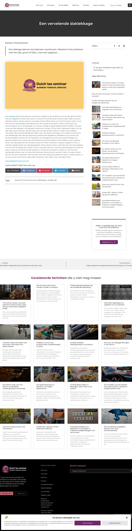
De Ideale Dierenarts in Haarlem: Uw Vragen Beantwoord (111, 160)
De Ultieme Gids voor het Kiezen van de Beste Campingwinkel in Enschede (113, 151)
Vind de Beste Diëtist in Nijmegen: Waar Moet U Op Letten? (112, 169)
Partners (75, 5)
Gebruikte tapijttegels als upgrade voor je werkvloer (114, 304)
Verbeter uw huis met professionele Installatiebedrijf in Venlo (113, 126)
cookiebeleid (31, 525)
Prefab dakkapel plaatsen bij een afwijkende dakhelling (81, 286)
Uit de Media (63, 5)
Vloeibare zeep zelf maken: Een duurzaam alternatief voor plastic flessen (113, 117)
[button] (127, 518)
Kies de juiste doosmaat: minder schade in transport (47, 286)
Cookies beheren (115, 523)
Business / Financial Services (16, 43)
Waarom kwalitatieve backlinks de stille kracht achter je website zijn (47, 503)
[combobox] (118, 5)
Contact (86, 5)
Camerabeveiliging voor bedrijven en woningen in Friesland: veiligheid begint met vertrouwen (82, 429)
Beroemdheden (46, 488)
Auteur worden (99, 5)
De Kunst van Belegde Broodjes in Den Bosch (116, 344)
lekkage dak (13, 116)
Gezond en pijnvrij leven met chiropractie (14, 428)
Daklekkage (41, 180)
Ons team (50, 5)
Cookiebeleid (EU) (47, 484)
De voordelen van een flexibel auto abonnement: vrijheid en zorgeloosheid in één (113, 178)
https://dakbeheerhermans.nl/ (17, 161)
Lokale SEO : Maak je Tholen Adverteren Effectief (47, 428)
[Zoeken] (130, 5)
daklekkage (13, 135)
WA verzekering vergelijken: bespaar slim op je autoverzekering (115, 428)
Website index (46, 495)
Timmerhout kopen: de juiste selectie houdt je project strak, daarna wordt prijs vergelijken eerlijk (14, 305)
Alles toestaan (88, 523)
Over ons (39, 5)
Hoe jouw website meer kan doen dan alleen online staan (47, 514)
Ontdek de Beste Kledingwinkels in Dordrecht (81, 344)
